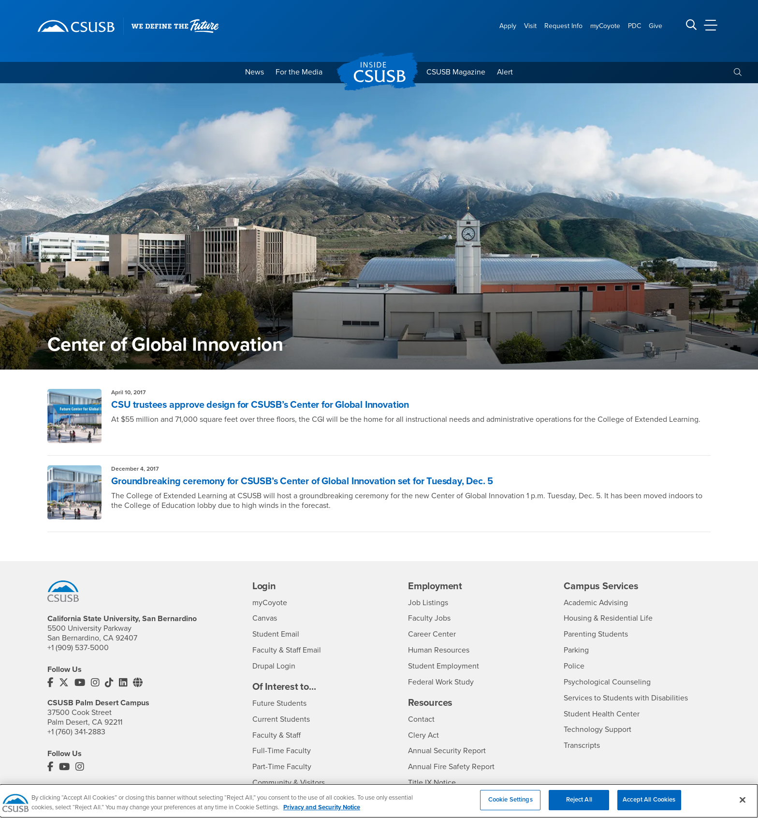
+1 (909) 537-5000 (78, 648)
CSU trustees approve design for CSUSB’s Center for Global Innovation (263, 405)
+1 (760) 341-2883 (76, 731)
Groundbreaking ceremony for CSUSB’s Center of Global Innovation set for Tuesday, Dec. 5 (306, 481)
